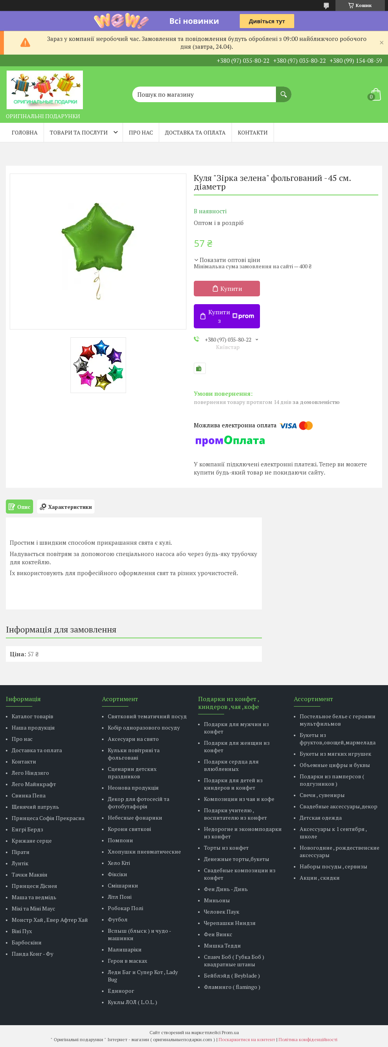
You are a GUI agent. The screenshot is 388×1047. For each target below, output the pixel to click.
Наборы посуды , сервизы (333, 866)
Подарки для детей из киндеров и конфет (233, 783)
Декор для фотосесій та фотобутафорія (138, 802)
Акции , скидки (320, 877)
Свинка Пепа (29, 795)
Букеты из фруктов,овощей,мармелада (338, 738)
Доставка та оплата (195, 132)
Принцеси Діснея (34, 885)
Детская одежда (321, 817)
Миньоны (217, 900)
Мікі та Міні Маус (33, 908)
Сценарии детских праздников (132, 772)
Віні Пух (22, 931)
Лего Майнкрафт (34, 784)
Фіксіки (117, 874)
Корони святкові (129, 829)
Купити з (231, 316)
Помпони (120, 840)
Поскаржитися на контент (247, 1039)
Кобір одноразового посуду (144, 727)
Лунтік (20, 863)
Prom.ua (230, 1032)
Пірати (21, 852)
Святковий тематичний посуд (147, 716)
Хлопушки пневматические (144, 851)
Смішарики (123, 885)
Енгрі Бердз (27, 829)
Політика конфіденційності (308, 1039)
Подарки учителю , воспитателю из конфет (235, 813)
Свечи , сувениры (322, 795)
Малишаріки (125, 949)
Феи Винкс (218, 934)
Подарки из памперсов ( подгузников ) (332, 779)
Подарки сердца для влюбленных (231, 765)
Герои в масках (127, 960)
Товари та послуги (79, 132)
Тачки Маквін (29, 874)
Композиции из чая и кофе (239, 799)
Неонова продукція (133, 787)
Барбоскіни (27, 942)
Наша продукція (33, 727)
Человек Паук (221, 911)
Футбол (118, 919)
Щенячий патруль (35, 806)
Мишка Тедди (222, 945)
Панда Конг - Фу (32, 953)
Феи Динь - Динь (226, 889)
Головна (25, 132)
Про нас (141, 132)
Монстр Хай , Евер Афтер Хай (50, 919)
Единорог (121, 990)
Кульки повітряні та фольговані (134, 753)
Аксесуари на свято (133, 738)
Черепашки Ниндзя (230, 923)
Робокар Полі (125, 908)
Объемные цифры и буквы (335, 765)
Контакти (253, 132)
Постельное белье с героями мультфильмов (338, 719)
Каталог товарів (32, 716)
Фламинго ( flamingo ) (232, 986)
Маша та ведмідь (34, 897)
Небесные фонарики (135, 817)
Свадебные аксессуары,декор (338, 806)
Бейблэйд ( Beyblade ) (232, 975)
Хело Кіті (119, 862)
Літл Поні (120, 896)
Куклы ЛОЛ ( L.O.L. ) (132, 1002)
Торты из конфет (226, 847)
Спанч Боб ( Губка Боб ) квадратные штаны (234, 960)
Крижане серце (32, 840)
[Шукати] (283, 90)
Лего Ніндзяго (30, 772)
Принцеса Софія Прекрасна (48, 818)
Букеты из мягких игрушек (335, 753)
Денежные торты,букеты (236, 859)
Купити (231, 288)
